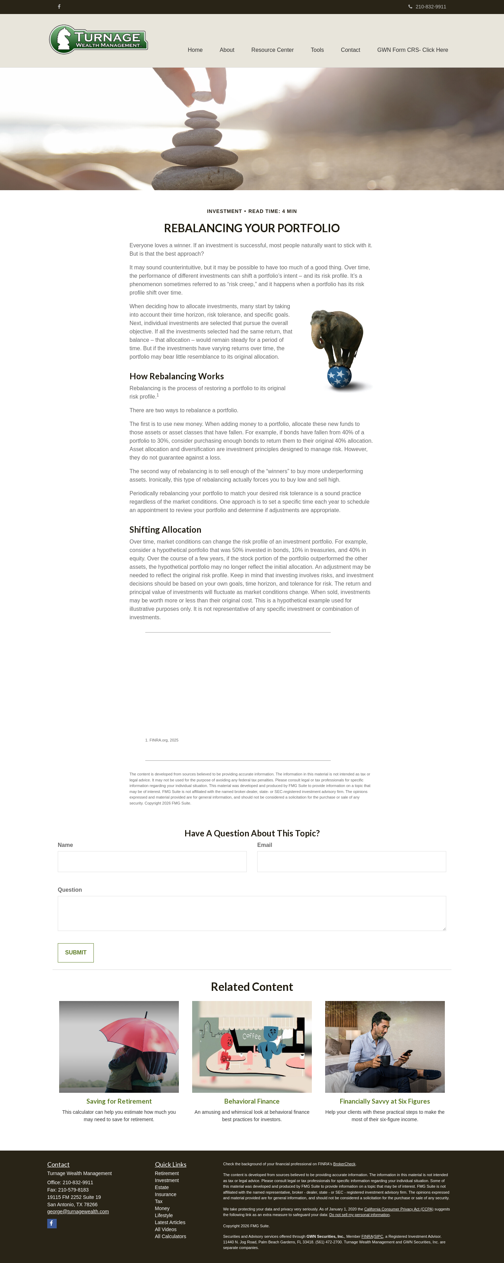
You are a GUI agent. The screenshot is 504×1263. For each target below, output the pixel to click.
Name (65, 845)
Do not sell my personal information (359, 1215)
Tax (159, 1201)
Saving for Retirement (119, 1101)
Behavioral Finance (252, 1101)
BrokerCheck (344, 1164)
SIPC (378, 1236)
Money (162, 1208)
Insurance (165, 1194)
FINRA (367, 1236)
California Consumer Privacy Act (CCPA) (399, 1209)
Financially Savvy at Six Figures (385, 1101)
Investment (167, 1180)
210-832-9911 (427, 6)
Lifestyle (164, 1215)
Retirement (167, 1173)
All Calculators (170, 1236)
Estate (162, 1187)
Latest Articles (170, 1222)
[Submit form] (76, 952)
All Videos (166, 1229)
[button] (225, 40)
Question (70, 890)
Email (264, 845)
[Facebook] (59, 6)
